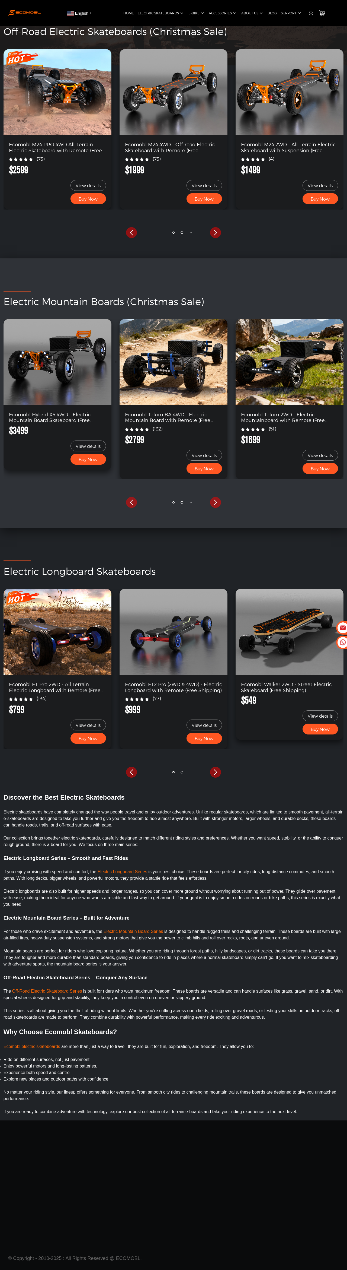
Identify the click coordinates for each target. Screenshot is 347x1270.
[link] (57, 92)
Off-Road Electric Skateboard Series (47, 991)
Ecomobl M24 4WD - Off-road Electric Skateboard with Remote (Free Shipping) (170, 147)
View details (88, 185)
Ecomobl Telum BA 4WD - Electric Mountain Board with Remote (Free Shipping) (167, 417)
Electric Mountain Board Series (134, 931)
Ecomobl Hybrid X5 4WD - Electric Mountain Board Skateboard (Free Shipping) (50, 417)
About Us (252, 13)
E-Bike (196, 13)
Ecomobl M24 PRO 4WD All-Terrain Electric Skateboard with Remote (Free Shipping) (55, 147)
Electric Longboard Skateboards (80, 571)
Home (128, 13)
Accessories (223, 13)
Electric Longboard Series (122, 871)
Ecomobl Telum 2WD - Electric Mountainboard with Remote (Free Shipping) (283, 417)
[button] (131, 232)
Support (291, 13)
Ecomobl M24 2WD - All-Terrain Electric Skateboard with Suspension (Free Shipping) (288, 147)
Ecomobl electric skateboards (32, 1046)
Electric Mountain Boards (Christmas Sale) (104, 301)
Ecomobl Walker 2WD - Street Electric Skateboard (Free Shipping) (286, 687)
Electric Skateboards (161, 13)
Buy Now (88, 198)
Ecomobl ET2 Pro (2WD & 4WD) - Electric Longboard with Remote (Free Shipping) (173, 687)
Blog (272, 13)
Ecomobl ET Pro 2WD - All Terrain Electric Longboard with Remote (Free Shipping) (55, 687)
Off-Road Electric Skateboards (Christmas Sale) (115, 31)
